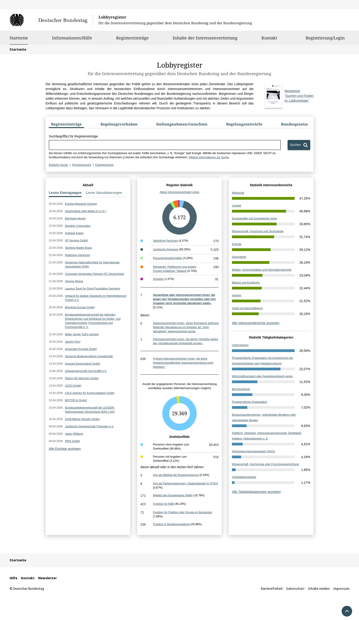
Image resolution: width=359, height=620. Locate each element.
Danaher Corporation (77, 225)
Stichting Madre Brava (78, 247)
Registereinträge (132, 40)
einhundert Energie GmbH (81, 349)
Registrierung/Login (325, 40)
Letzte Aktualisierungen (104, 192)
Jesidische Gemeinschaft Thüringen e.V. (89, 426)
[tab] (66, 125)
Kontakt (269, 40)
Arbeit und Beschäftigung (247, 308)
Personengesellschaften (167, 258)
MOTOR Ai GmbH (76, 400)
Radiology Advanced (77, 255)
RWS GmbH (72, 441)
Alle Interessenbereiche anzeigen (255, 323)
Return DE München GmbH (81, 378)
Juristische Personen (165, 249)
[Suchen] (299, 145)
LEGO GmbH (73, 385)
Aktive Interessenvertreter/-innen (179, 192)
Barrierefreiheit (272, 588)
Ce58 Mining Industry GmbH (82, 419)
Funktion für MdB (163, 503)
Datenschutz (295, 588)
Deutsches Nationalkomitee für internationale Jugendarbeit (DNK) (92, 264)
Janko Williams (74, 433)
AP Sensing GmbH (76, 240)
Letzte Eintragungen (65, 192)
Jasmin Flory (72, 341)
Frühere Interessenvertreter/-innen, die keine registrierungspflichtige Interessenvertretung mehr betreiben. (183, 363)
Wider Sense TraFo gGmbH (82, 334)
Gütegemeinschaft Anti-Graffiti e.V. (86, 371)
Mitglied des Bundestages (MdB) (173, 495)
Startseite (19, 38)
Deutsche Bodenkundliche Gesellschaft (89, 356)
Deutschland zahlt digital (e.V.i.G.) (85, 211)
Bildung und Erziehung (246, 282)
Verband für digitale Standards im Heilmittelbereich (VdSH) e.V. (95, 298)
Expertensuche (104, 165)
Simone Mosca (74, 281)
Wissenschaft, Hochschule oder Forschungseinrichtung (265, 464)
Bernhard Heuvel (75, 218)
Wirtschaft (238, 192)
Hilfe (13, 578)
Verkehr (236, 295)
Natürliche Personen (165, 240)
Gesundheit (239, 257)
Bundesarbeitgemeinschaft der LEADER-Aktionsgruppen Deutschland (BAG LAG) (90, 409)
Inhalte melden (319, 588)
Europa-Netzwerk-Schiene (81, 203)
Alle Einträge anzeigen (65, 449)
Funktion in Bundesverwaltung (171, 524)
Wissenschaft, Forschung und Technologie (257, 231)
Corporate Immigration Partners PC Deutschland (94, 274)
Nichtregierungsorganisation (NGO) (253, 451)
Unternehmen (240, 345)
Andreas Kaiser (74, 233)
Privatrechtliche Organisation (249, 402)
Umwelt (236, 205)
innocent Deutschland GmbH (82, 363)
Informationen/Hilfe (72, 40)
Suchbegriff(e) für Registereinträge (73, 136)
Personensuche (81, 165)
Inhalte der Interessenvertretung (205, 40)
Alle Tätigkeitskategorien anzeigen (256, 492)
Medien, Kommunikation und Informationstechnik (261, 269)
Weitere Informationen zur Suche (209, 157)
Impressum (341, 588)
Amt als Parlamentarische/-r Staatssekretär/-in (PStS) (185, 483)
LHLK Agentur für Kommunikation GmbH (89, 393)
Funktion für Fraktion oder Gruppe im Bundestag (182, 512)
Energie (236, 244)
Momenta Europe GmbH (80, 307)
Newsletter (47, 578)
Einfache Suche (58, 165)
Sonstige (158, 279)
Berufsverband (241, 389)
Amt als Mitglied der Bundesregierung (176, 475)
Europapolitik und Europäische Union (254, 218)
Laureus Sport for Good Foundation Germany (92, 288)
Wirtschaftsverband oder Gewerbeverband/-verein (262, 376)
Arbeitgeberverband (244, 477)
